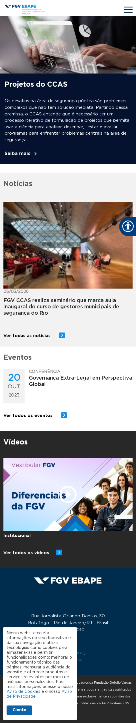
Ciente (19, 710)
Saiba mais (17, 153)
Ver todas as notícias (27, 336)
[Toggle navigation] (128, 10)
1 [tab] (131, 71)
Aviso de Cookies (23, 692)
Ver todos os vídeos (26, 553)
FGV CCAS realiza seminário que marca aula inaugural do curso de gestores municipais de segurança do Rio (61, 307)
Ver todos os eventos (28, 415)
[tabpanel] (68, 90)
